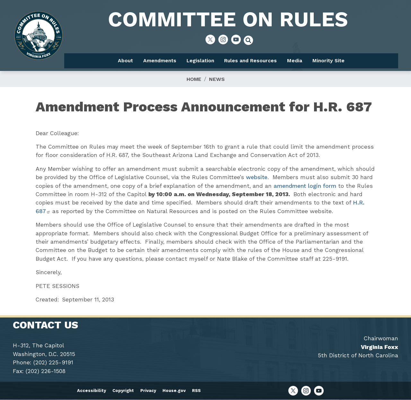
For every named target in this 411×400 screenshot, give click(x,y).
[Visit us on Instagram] (224, 39)
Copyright (123, 390)
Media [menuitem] (294, 60)
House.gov (174, 390)
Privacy (148, 390)
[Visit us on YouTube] (237, 39)
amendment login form (305, 186)
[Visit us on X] (212, 39)
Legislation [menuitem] (200, 60)
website (256, 177)
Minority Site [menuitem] (328, 60)
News (217, 79)
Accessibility (91, 390)
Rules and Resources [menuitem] (250, 60)
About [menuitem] (125, 60)
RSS (196, 390)
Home (194, 79)
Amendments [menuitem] (159, 60)
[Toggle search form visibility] (250, 41)
